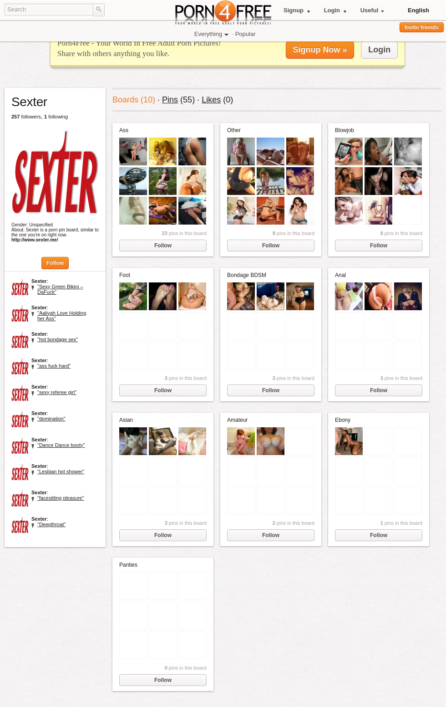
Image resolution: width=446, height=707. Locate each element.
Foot (124, 275)
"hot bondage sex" (57, 339)
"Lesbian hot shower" (60, 471)
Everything (211, 34)
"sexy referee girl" (56, 392)
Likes (211, 99)
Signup (297, 10)
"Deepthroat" (51, 524)
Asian (126, 420)
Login (335, 10)
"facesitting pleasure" (60, 498)
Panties (128, 565)
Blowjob (344, 130)
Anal (340, 275)
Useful (372, 10)
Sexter (39, 281)
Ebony (342, 420)
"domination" (51, 418)
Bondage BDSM (246, 275)
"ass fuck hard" (54, 366)
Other (234, 130)
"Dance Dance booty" (61, 445)
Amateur (237, 420)
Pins (170, 99)
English (418, 10)
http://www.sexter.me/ (17, 239)
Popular (245, 34)
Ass (123, 130)
